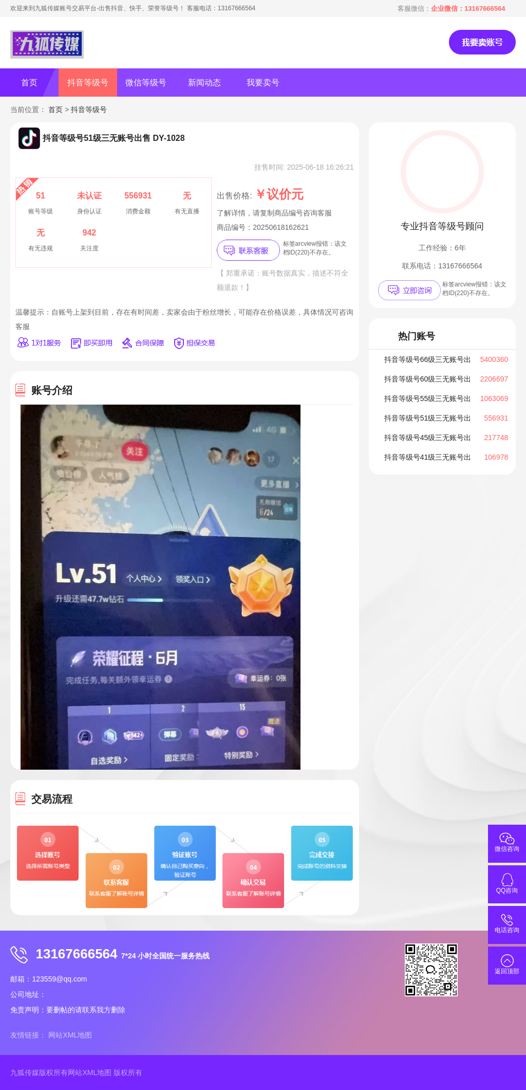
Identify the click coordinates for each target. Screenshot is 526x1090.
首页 (29, 82)
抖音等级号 (87, 82)
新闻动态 (204, 82)
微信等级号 (145, 82)
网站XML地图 (70, 1035)
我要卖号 (263, 82)
